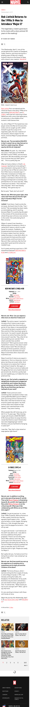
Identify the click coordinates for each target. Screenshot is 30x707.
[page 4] (14, 662)
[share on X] (4, 44)
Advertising (18, 687)
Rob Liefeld (16, 295)
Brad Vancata (17, 300)
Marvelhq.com (19, 694)
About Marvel (6, 687)
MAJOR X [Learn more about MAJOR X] (23, 59)
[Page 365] (25, 662)
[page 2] (7, 662)
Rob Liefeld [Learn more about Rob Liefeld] (5, 108)
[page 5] (18, 662)
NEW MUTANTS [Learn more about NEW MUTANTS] (14, 112)
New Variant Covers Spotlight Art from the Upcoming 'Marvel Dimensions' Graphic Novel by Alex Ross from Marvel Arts (7, 654)
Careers (4, 694)
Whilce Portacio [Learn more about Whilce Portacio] (13, 504)
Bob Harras (16, 474)
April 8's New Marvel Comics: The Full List (20, 651)
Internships (6, 698)
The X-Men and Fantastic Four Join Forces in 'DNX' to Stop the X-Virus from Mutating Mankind (7, 636)
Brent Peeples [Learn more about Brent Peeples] (13, 500)
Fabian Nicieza (19, 298)
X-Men (11, 607)
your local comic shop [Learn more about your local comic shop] (11, 599)
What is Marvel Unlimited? (14, 310)
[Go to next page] (26, 665)
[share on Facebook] (2, 44)
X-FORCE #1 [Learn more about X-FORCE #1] (12, 252)
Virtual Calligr (17, 475)
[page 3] (10, 662)
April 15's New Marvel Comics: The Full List (20, 634)
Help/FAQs (5, 691)
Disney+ (17, 691)
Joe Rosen (17, 302)
